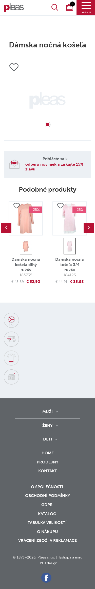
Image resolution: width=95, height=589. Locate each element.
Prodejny (48, 462)
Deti (47, 439)
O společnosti (47, 486)
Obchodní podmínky (47, 495)
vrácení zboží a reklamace (47, 540)
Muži (47, 411)
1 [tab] (47, 124)
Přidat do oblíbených (16, 206)
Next (89, 228)
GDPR (47, 504)
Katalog (47, 513)
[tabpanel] (47, 100)
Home (48, 453)
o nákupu (47, 531)
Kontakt (47, 474)
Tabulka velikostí (48, 522)
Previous (6, 228)
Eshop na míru (70, 557)
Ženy (47, 425)
